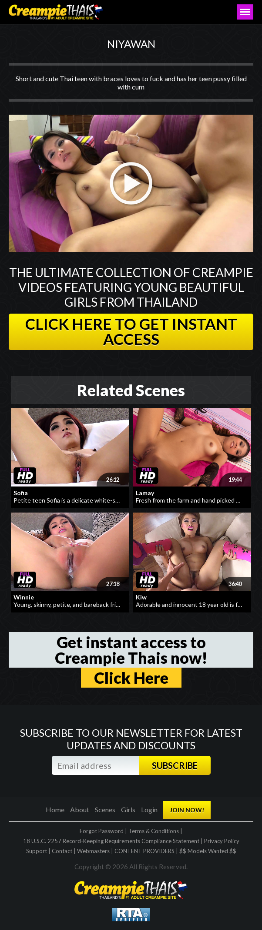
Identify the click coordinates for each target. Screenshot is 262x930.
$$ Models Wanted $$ (207, 850)
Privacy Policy (221, 840)
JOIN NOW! (187, 810)
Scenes (105, 809)
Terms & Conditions (153, 830)
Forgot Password (102, 830)
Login (149, 809)
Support (36, 850)
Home (55, 809)
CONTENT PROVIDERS (144, 850)
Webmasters (93, 850)
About (79, 809)
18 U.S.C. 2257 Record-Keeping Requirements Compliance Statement (111, 840)
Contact (62, 850)
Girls (128, 809)
